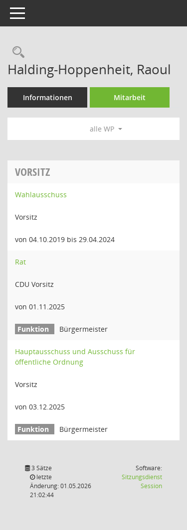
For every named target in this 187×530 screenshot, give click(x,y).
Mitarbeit (130, 97)
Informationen (47, 97)
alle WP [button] (106, 128)
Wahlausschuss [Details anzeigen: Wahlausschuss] (41, 194)
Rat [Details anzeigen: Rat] (20, 261)
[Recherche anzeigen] (15, 52)
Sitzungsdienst (142, 481)
